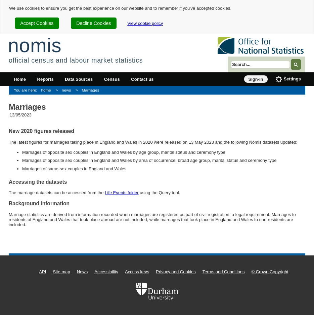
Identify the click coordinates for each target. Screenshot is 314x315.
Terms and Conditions (224, 271)
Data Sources (79, 79)
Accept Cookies (36, 23)
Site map (61, 271)
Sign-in (256, 79)
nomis (34, 45)
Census (112, 79)
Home (20, 79)
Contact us (142, 79)
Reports (45, 79)
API (42, 271)
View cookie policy (145, 23)
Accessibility (106, 271)
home (46, 90)
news (66, 90)
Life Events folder (121, 192)
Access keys (137, 271)
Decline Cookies (93, 23)
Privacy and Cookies (176, 271)
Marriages (90, 90)
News (82, 271)
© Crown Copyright (270, 271)
